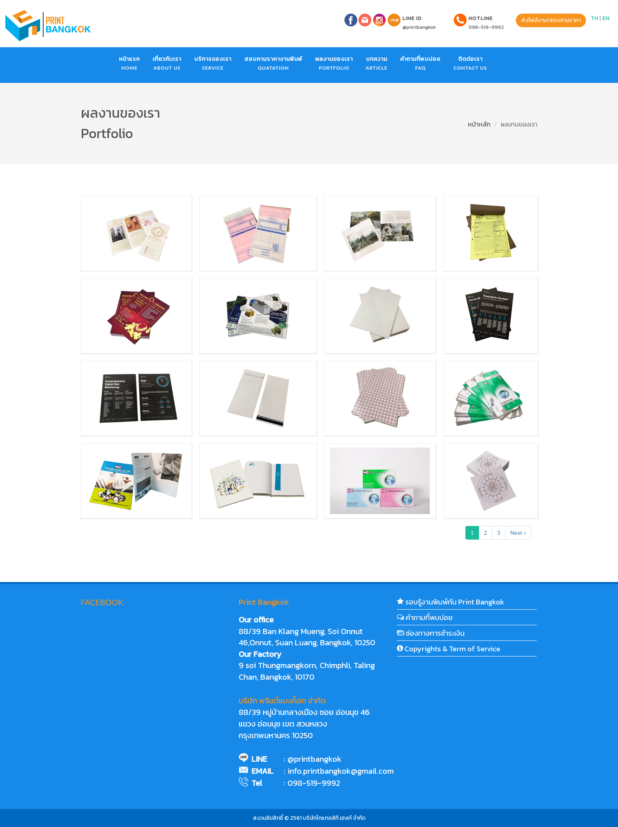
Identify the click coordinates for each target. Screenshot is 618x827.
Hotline (481, 18)
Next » (518, 532)
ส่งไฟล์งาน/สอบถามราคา (551, 20)
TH (594, 18)
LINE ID (412, 18)
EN (605, 18)
